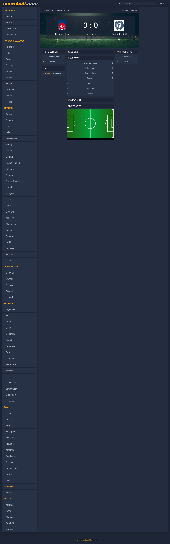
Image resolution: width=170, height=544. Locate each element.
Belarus (9, 157)
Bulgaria (10, 169)
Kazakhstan (11, 468)
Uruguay (10, 358)
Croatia (9, 175)
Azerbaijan (11, 456)
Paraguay (10, 346)
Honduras (10, 401)
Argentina (10, 309)
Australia (10, 492)
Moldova (10, 218)
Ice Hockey (11, 28)
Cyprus (9, 120)
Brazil (8, 321)
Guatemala (11, 395)
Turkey (9, 144)
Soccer (9, 16)
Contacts (162, 4)
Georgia (9, 462)
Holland (9, 77)
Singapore (11, 431)
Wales (9, 151)
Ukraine (9, 260)
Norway (9, 285)
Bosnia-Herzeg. (13, 163)
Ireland (9, 132)
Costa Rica (11, 383)
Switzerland (11, 138)
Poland (9, 230)
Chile (8, 328)
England (10, 47)
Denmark (10, 273)
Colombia (10, 334)
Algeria (9, 505)
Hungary (10, 193)
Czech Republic (13, 181)
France (9, 71)
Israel (8, 199)
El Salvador (11, 389)
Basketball (11, 35)
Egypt (8, 511)
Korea (8, 425)
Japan (9, 419)
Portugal (10, 89)
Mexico (9, 370)
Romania (10, 236)
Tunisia (9, 529)
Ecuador (10, 340)
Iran (8, 480)
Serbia (9, 242)
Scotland (10, 96)
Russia (9, 102)
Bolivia (9, 315)
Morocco (10, 517)
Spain (8, 59)
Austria (9, 114)
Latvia (8, 205)
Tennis (9, 22)
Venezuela (11, 364)
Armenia (10, 450)
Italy (8, 53)
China (8, 413)
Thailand (10, 437)
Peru (8, 352)
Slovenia (10, 254)
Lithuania (10, 212)
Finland (9, 291)
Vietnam (10, 444)
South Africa (11, 523)
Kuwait (9, 474)
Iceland (9, 297)
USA (8, 376)
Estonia (9, 187)
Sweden (10, 279)
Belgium (10, 83)
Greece (9, 126)
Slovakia (10, 248)
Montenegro (11, 224)
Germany (10, 65)
